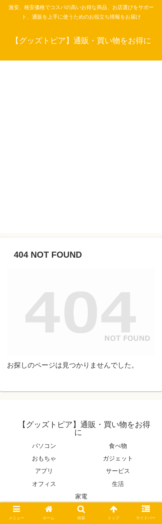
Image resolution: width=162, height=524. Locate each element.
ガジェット (118, 458)
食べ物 (118, 445)
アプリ (44, 470)
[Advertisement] (81, 152)
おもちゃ (44, 458)
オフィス (44, 483)
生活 (118, 483)
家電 (81, 496)
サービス (118, 470)
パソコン (44, 445)
